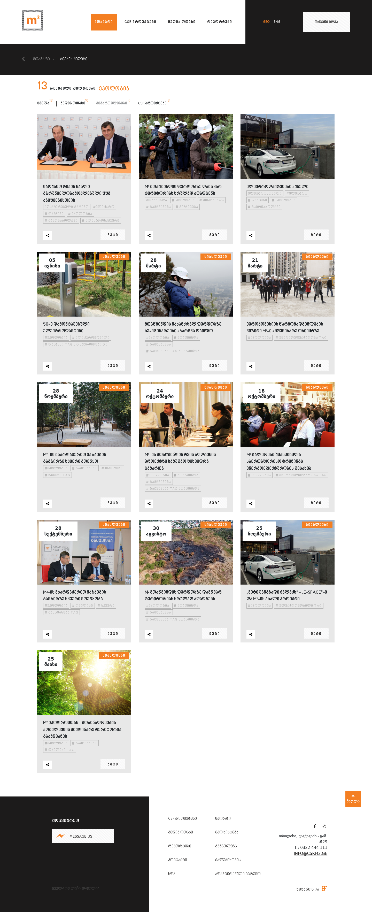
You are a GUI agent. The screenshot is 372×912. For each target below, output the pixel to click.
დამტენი (54, 214)
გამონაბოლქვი (61, 221)
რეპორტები (219, 22)
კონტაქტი (177, 860)
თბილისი (112, 468)
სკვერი (106, 606)
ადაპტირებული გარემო (67, 207)
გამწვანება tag (61, 613)
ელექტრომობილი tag (299, 606)
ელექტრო (103, 207)
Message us (80, 836)
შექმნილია (312, 889)
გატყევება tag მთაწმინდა (172, 351)
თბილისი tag (59, 750)
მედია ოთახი (182, 22)
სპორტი (223, 819)
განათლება (226, 846)
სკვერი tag (57, 475)
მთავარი (104, 22)
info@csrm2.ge (310, 853)
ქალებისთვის (228, 860)
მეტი (112, 235)
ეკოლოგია (80, 214)
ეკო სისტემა (226, 832)
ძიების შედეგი (73, 59)
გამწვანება (158, 207)
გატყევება (187, 207)
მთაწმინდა (156, 201)
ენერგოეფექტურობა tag (301, 338)
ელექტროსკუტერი (100, 221)
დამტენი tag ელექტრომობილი (76, 345)
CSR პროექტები (140, 22)
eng (277, 22)
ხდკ (171, 874)
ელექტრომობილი (265, 194)
